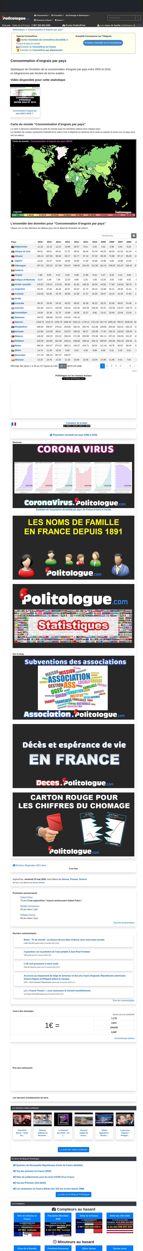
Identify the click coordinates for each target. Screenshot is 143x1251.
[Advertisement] (71, 6)
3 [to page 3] (111, 366)
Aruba (16, 298)
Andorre (17, 270)
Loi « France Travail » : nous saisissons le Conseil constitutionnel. (57, 991)
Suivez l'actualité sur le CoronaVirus (103, 42)
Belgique (17, 341)
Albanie (17, 256)
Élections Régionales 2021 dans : (30, 865)
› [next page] (134, 366)
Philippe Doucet (27, 915)
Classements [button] (41, 15)
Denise (65, 879)
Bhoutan (17, 360)
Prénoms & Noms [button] (42, 20)
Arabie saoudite (21, 284)
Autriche (17, 308)
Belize (16, 345)
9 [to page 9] (130, 366)
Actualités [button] (56, 15)
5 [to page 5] (120, 366)
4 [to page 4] (116, 366)
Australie (17, 303)
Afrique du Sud (20, 251)
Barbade (17, 331)
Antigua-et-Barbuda (23, 280)
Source (134, 371)
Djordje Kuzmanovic (29, 906)
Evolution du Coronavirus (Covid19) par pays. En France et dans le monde (73, 477)
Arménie (17, 294)
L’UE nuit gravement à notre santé (41, 964)
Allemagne (18, 265)
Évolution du (38, 47)
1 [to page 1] (102, 366)
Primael (74, 879)
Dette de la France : (30, 25)
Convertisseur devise (124, 1038)
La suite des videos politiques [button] (73, 1149)
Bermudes (18, 355)
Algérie (16, 261)
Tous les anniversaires (123, 923)
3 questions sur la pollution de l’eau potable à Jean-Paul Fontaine (57, 952)
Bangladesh (19, 327)
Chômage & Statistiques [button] (77, 15)
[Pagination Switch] (133, 235)
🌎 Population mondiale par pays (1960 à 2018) (73, 435)
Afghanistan (19, 247)
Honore (42, 883)
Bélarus (17, 336)
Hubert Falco (26, 897)
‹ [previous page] (98, 366)
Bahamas (18, 317)
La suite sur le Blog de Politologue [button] (73, 1194)
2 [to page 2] (107, 366)
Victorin (83, 879)
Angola (16, 275)
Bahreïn (17, 322)
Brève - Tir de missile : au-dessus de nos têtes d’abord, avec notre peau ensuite (64, 940)
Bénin (16, 350)
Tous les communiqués (123, 1000)
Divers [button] (59, 20)
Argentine (18, 289)
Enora (35, 883)
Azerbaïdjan (19, 312)
